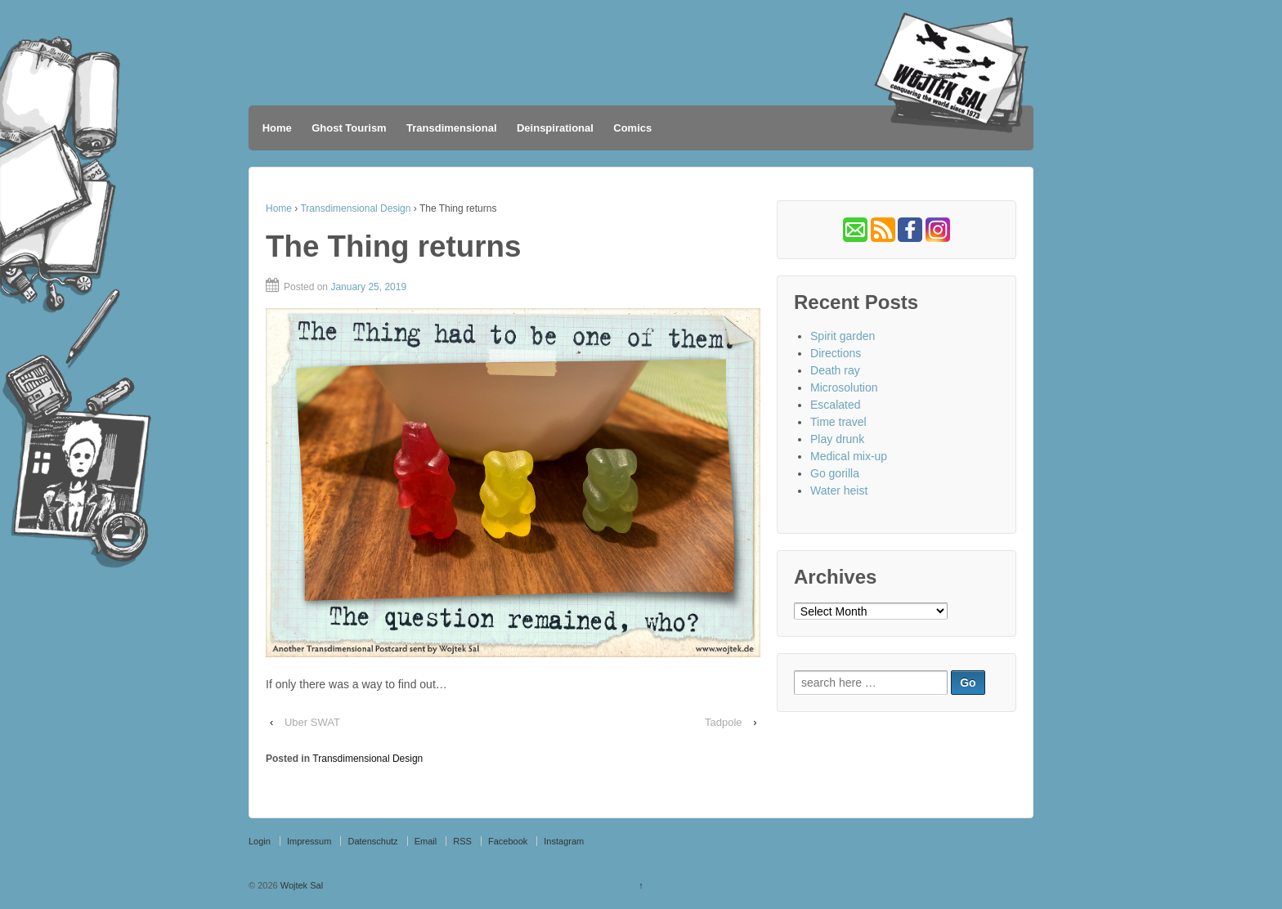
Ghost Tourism (349, 128)
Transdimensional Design (355, 208)
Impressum (309, 841)
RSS (462, 841)
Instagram (564, 841)
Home (277, 128)
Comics (632, 128)
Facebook (507, 841)
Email (426, 841)
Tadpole (723, 722)
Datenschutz (372, 841)
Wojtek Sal (300, 885)
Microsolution (843, 387)
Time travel (838, 421)
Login (260, 841)
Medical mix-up (848, 456)
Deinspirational (555, 128)
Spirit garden (842, 336)
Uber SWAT (312, 722)
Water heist (838, 490)
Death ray (835, 370)
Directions (835, 353)
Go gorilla (834, 473)
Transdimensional (451, 128)
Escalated (835, 404)
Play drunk (837, 439)
